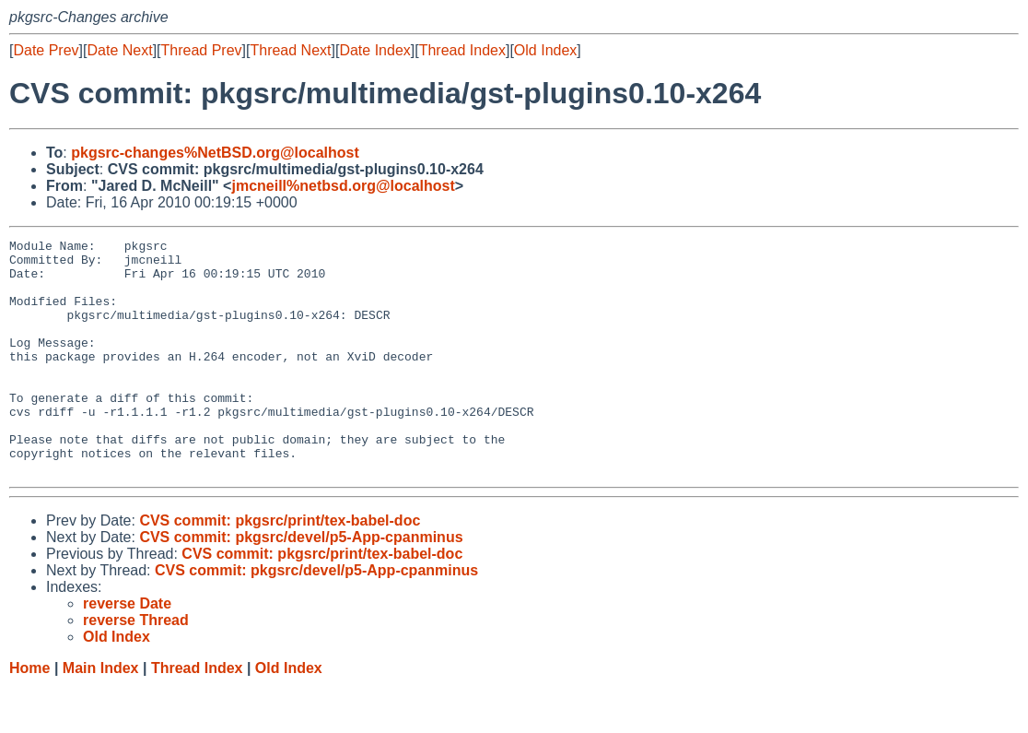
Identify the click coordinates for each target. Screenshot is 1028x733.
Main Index (101, 715)
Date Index (374, 50)
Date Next (119, 50)
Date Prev (45, 50)
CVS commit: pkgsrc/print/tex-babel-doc (279, 567)
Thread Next (290, 50)
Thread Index (462, 50)
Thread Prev (201, 50)
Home (29, 715)
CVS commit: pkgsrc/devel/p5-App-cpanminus (300, 584)
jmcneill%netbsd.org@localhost (342, 186)
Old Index (545, 50)
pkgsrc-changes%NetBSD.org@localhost (215, 152)
